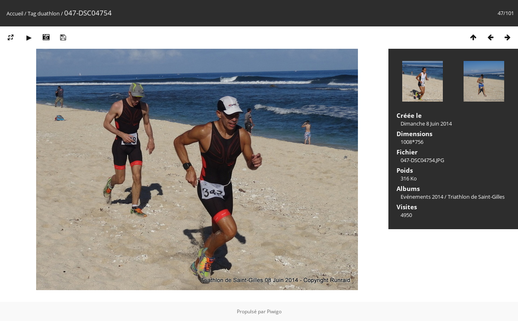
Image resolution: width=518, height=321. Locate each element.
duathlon (48, 13)
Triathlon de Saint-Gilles (476, 196)
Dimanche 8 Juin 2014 (426, 123)
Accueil (15, 13)
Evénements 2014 (422, 196)
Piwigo (274, 311)
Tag (32, 13)
